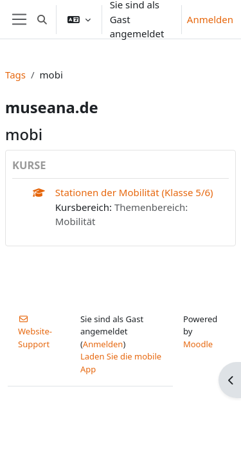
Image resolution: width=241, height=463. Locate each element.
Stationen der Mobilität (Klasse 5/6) (134, 192)
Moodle (198, 344)
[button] (42, 19)
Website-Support (35, 332)
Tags (15, 74)
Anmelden (210, 19)
